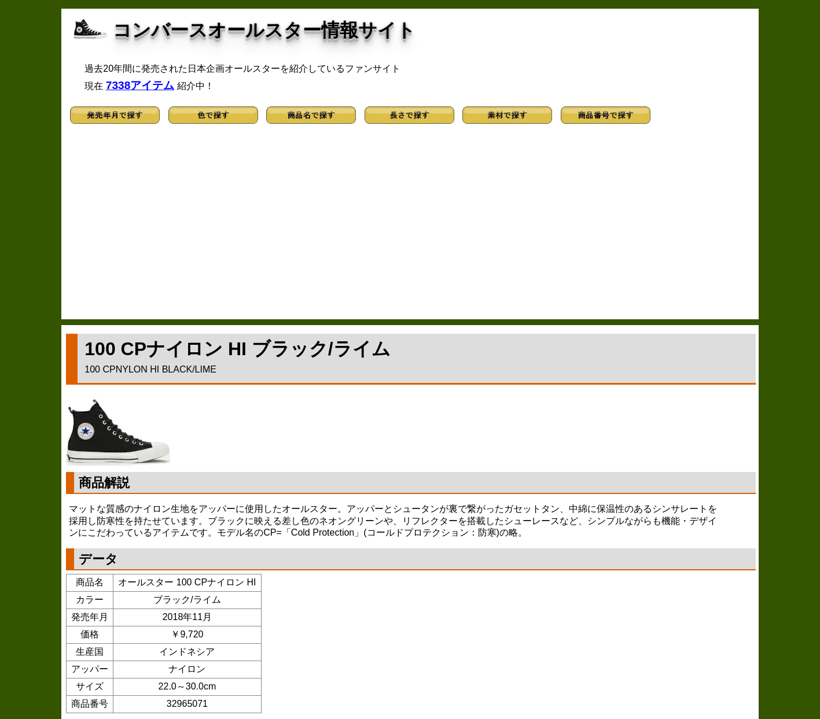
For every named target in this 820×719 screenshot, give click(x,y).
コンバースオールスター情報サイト (264, 30)
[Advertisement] (410, 227)
